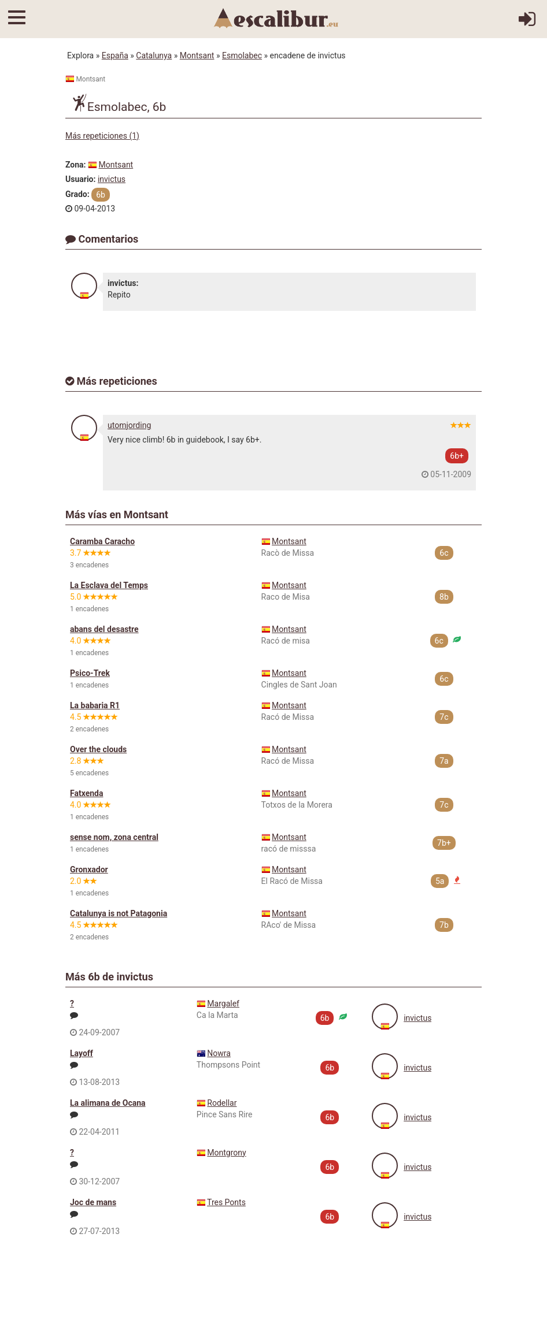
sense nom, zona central (114, 837)
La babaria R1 (95, 705)
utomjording (129, 425)
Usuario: (80, 179)
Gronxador (89, 869)
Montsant (197, 55)
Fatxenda (86, 793)
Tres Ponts (226, 1202)
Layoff (81, 1053)
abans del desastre (104, 629)
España (115, 55)
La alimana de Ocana (108, 1103)
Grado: (77, 194)
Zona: (75, 164)
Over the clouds (98, 749)
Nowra (219, 1053)
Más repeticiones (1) (102, 135)
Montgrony (226, 1152)
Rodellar (221, 1103)
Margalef (223, 1003)
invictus (111, 179)
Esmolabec (242, 55)
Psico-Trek (90, 673)
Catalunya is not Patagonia (118, 913)
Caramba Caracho (102, 541)
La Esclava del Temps (109, 585)
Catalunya (154, 55)
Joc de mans (93, 1202)
